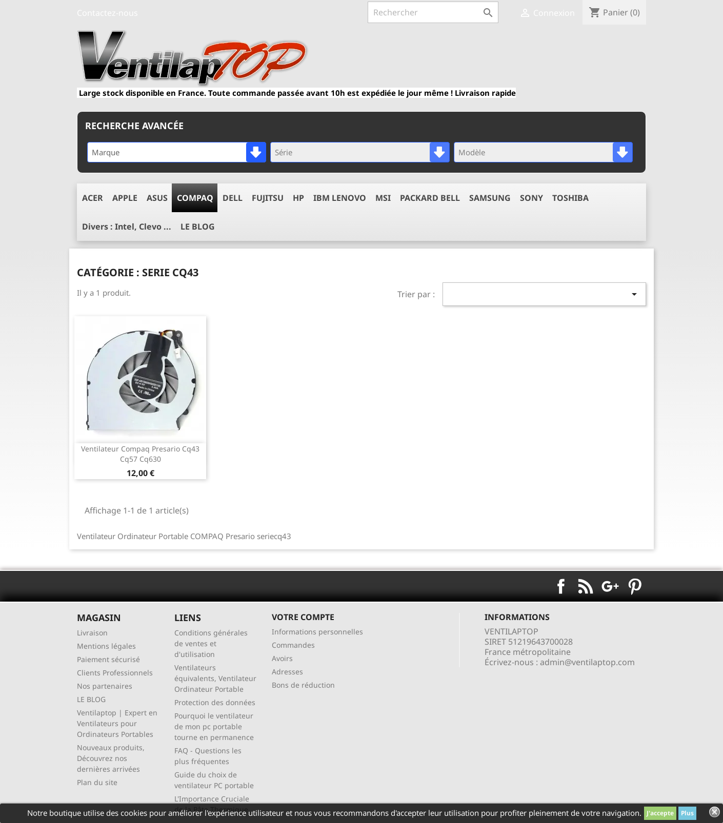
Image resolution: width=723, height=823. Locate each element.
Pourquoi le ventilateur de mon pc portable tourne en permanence (214, 726)
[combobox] (176, 152)
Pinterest (635, 586)
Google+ (610, 586)
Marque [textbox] (105, 152)
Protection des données (214, 702)
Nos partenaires (104, 686)
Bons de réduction (303, 685)
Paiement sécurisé (108, 659)
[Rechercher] (433, 12)
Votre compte (303, 617)
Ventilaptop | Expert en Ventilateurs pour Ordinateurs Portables (117, 723)
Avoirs (282, 658)
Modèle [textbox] (471, 152)
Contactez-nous (107, 12)
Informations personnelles (317, 631)
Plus (687, 813)
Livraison (92, 632)
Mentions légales (106, 646)
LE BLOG (91, 699)
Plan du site (97, 782)
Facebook (561, 586)
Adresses (287, 671)
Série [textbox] (283, 152)
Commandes (293, 645)
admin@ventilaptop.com (587, 662)
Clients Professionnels (115, 672)
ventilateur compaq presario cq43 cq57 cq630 (140, 454)
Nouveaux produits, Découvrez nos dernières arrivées (111, 758)
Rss (585, 586)
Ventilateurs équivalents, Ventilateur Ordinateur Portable (215, 678)
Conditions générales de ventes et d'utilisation (211, 643)
